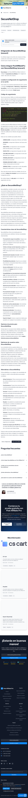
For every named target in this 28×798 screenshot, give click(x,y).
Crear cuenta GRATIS (16, 441)
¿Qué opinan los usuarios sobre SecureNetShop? (14, 477)
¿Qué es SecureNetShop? (14, 455)
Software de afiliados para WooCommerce (14, 727)
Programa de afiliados (7, 713)
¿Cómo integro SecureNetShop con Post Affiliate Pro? (14, 460)
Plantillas (21, 708)
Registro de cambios (21, 695)
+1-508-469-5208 (6, 755)
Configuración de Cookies (8, 791)
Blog (21, 706)
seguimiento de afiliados (12, 73)
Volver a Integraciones (6, 441)
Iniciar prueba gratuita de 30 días (14, 654)
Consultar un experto (14, 743)
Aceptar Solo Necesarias (16, 788)
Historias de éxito (7, 711)
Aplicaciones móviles (7, 698)
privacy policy (18, 785)
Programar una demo (14, 657)
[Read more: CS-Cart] (14, 554)
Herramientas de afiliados (14, 734)
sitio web (13, 178)
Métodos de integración (7, 696)
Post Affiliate (6, 26)
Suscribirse (23, 44)
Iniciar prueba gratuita (14, 740)
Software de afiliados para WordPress (14, 730)
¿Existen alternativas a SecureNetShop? (14, 472)
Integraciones (5, 12)
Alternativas (7, 700)
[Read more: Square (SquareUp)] (14, 615)
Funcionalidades (7, 693)
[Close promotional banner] (27, 1)
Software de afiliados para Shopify (14, 725)
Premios (7, 708)
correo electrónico (16, 313)
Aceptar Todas (6, 788)
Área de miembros (20, 693)
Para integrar (4, 72)
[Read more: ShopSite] (14, 584)
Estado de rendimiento (21, 697)
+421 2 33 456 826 (7, 751)
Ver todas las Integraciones (20, 524)
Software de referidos (14, 732)
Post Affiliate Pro (16, 515)
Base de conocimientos (21, 690)
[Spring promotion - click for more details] (14, 3)
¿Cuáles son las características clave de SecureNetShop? (14, 466)
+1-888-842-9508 (6, 753)
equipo (11, 269)
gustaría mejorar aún (8, 23)
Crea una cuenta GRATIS (7, 524)
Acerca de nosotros (7, 706)
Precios (7, 691)
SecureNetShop (13, 12)
